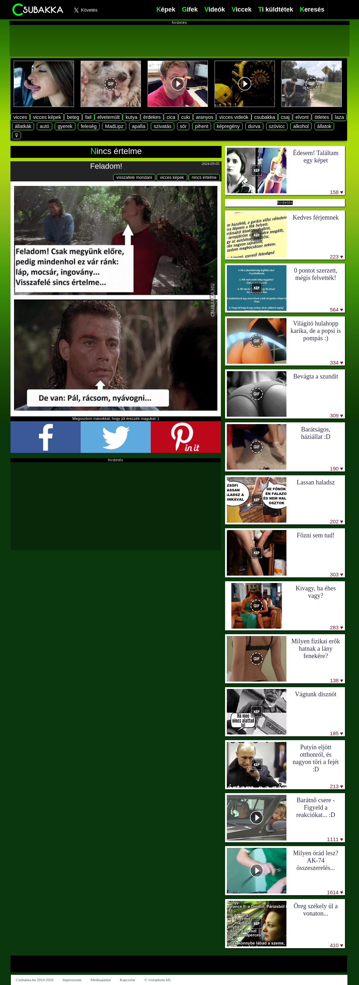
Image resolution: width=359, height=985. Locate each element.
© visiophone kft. (157, 980)
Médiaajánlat (100, 980)
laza (339, 117)
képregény (228, 126)
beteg (73, 117)
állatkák (23, 126)
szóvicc (277, 126)
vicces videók (233, 117)
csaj (285, 117)
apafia (138, 126)
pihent (201, 126)
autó (44, 126)
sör (183, 126)
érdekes (152, 117)
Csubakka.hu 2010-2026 (35, 980)
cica (171, 117)
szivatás (162, 126)
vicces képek (47, 117)
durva (254, 126)
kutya (131, 117)
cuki (185, 117)
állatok (324, 126)
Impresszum (72, 980)
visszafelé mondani (134, 177)
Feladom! (106, 166)
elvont (302, 117)
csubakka (264, 117)
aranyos (205, 117)
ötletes (321, 117)
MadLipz (114, 126)
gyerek (64, 126)
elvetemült (108, 117)
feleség (88, 126)
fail (88, 117)
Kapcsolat (127, 980)
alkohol (301, 126)
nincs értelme (204, 177)
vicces (20, 117)
